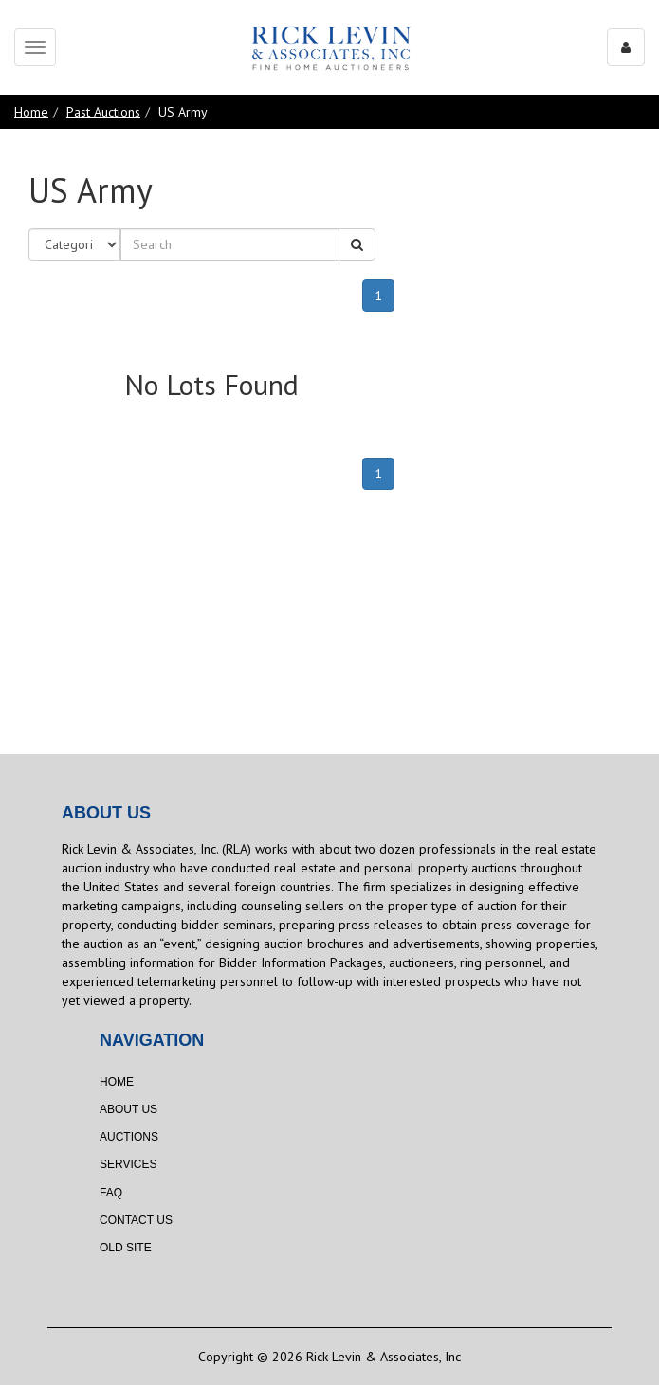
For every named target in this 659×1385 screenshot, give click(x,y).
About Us (128, 1109)
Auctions (129, 1136)
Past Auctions (103, 111)
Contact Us (136, 1220)
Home (31, 111)
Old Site (126, 1247)
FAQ (111, 1192)
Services (128, 1164)
